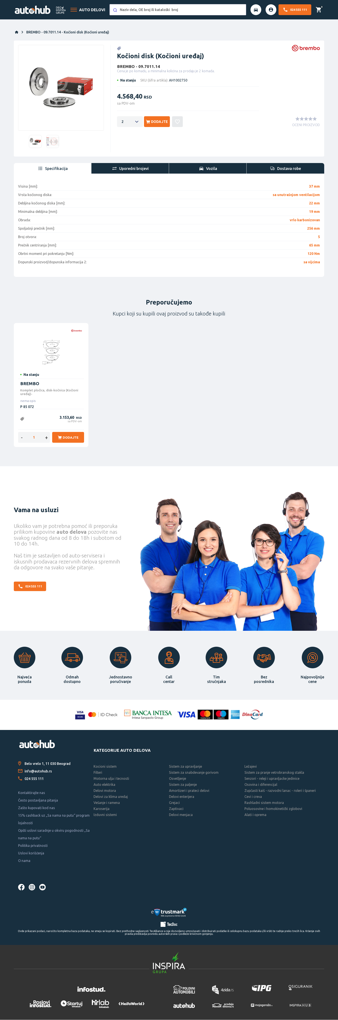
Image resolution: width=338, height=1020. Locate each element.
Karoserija (102, 809)
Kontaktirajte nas (31, 793)
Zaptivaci (176, 809)
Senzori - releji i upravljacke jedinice (271, 779)
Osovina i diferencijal (260, 785)
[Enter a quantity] (130, 122)
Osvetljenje (177, 779)
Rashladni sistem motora (264, 803)
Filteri (98, 773)
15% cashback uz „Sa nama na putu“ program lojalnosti (54, 819)
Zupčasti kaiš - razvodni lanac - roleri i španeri (280, 791)
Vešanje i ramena (107, 803)
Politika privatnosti (33, 846)
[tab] (52, 168)
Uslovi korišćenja (31, 853)
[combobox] (178, 9)
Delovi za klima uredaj (111, 797)
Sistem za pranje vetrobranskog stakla (274, 773)
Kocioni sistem (105, 767)
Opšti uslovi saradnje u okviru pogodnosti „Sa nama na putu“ (54, 834)
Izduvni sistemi (105, 815)
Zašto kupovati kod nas (36, 808)
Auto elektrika (104, 785)
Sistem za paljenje (183, 785)
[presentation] (52, 168)
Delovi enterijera (181, 797)
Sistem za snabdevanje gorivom (194, 773)
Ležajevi (250, 767)
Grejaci (174, 803)
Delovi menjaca (181, 815)
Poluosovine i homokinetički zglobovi (273, 809)
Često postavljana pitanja (38, 801)
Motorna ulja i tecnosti (111, 779)
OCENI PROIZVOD (306, 125)
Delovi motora (105, 791)
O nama (24, 861)
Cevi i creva (253, 797)
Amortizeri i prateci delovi (189, 791)
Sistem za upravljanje (185, 767)
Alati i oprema (255, 815)
